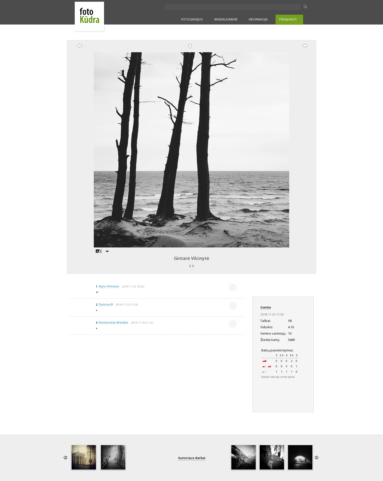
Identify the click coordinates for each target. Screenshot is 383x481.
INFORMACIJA (258, 19)
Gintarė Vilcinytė (191, 258)
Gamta (265, 307)
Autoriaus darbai (191, 458)
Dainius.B (106, 304)
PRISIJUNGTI (288, 19)
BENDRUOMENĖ (225, 19)
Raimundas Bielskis (113, 322)
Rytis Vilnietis (109, 286)
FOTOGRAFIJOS (192, 19)
